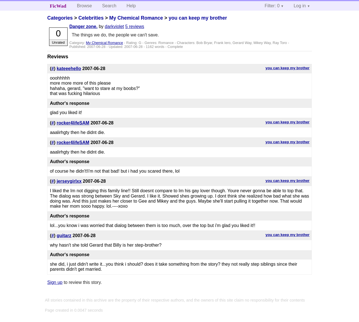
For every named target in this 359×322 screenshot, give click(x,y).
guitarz (64, 235)
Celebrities (90, 18)
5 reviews (134, 26)
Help (131, 5)
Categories (60, 18)
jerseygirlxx (69, 181)
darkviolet (114, 26)
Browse (84, 5)
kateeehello (69, 68)
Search (109, 5)
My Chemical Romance (136, 18)
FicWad (58, 6)
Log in (300, 5)
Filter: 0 (272, 5)
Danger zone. (83, 26)
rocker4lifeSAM (73, 123)
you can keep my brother (198, 18)
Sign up (54, 282)
